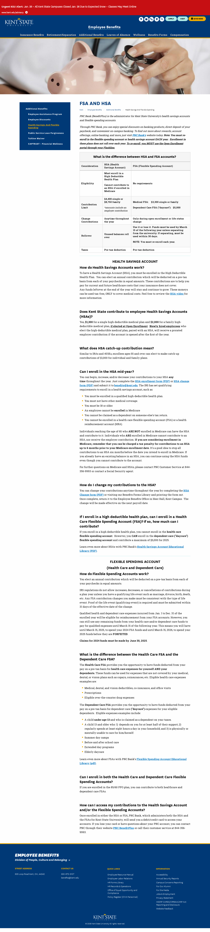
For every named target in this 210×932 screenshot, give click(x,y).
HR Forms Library (116, 882)
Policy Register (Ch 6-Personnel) (123, 896)
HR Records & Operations (119, 886)
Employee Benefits (104, 26)
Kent (81, 109)
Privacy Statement (164, 897)
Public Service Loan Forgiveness (46, 132)
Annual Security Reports (167, 878)
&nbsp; (45, 259)
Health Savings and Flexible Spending (43, 126)
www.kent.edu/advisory (13, 12)
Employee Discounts (39, 119)
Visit (182, 18)
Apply (171, 18)
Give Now (197, 18)
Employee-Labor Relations (120, 878)
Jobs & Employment (165, 894)
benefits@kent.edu (70, 877)
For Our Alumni (163, 886)
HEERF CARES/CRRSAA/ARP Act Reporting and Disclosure (171, 903)
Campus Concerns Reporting (169, 882)
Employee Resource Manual (120, 874)
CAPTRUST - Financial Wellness (45, 143)
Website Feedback (164, 908)
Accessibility (162, 874)
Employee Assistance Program (45, 114)
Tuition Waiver (36, 138)
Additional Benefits (113, 109)
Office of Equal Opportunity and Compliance (122, 891)
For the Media (162, 890)
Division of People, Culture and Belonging (41, 860)
